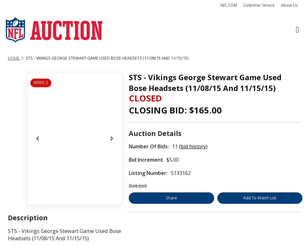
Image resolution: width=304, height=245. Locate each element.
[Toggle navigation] (297, 30)
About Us (289, 5)
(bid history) (193, 146)
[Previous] (37, 138)
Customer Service (259, 5)
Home (14, 58)
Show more (138, 185)
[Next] (111, 138)
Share (171, 198)
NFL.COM (228, 5)
